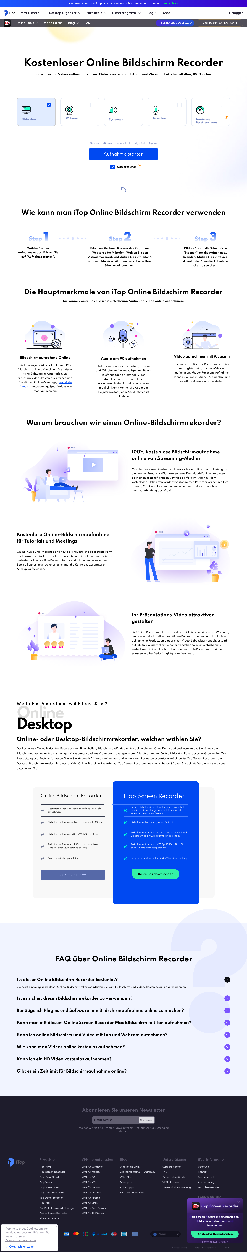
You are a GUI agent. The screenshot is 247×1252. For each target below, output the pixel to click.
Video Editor (53, 23)
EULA (226, 1248)
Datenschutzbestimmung (21, 1240)
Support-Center (171, 1166)
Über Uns (203, 1166)
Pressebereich (206, 1177)
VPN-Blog (126, 1177)
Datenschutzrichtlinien (205, 1248)
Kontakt (202, 1172)
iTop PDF (45, 1203)
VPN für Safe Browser (94, 1208)
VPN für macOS (91, 1172)
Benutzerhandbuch (173, 1177)
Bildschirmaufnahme (132, 1192)
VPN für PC (88, 1177)
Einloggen (236, 13)
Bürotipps (126, 1182)
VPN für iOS (89, 1182)
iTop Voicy (46, 1182)
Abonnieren (146, 1120)
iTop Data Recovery (52, 1192)
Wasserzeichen (126, 166)
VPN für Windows (92, 1166)
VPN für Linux (90, 1203)
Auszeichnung (206, 1182)
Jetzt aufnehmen (73, 874)
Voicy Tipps (127, 1187)
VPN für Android (91, 1187)
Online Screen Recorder (53, 1213)
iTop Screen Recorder (52, 1172)
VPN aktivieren (171, 1182)
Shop (167, 13)
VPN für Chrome (91, 1192)
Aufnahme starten (123, 154)
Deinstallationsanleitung (176, 1187)
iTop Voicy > (170, 3)
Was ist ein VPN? (130, 1166)
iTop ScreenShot (49, 1187)
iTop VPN (45, 1166)
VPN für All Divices (93, 1213)
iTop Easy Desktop (51, 1177)
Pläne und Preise (49, 1218)
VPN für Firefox (91, 1197)
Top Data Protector (51, 1197)
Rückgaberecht (179, 1248)
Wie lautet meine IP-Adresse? (137, 1172)
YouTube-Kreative (208, 1187)
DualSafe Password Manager (57, 1208)
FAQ (87, 23)
